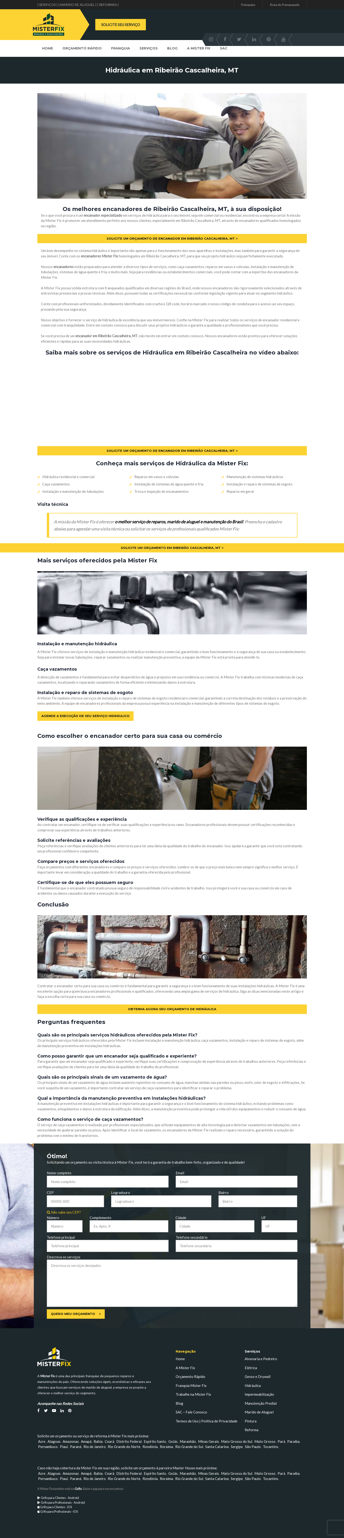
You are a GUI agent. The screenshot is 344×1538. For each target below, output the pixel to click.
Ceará (109, 1441)
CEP (50, 1192)
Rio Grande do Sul (189, 1446)
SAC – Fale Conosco (191, 1412)
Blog (172, 48)
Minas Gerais (208, 1441)
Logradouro (120, 1192)
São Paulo (253, 1446)
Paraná (75, 1446)
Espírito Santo (155, 1441)
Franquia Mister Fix (191, 1385)
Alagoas (54, 1441)
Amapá (86, 1441)
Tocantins (270, 1446)
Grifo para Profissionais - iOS (59, 1511)
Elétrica (251, 1368)
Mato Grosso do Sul (236, 1441)
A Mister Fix (198, 48)
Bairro (223, 1192)
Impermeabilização (259, 1394)
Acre (41, 1441)
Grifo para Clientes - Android (60, 1498)
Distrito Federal (129, 1441)
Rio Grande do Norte (124, 1446)
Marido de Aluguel (259, 1412)
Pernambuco (48, 1446)
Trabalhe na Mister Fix (193, 1394)
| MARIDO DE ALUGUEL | (77, 5)
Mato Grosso (264, 1441)
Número (53, 1217)
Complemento (100, 1217)
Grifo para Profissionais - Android (63, 1502)
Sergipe (237, 1446)
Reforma (251, 1430)
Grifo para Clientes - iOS (56, 1507)
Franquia (120, 48)
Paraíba (293, 1441)
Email (180, 1173)
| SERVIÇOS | (47, 5)
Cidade (180, 1217)
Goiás (173, 1441)
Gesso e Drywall (257, 1376)
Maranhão (188, 1441)
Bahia (98, 1441)
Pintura (251, 1421)
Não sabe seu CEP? (64, 1212)
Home (47, 48)
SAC (223, 48)
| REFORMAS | (108, 5)
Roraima (166, 1446)
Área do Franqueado (285, 5)
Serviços (148, 48)
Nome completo (59, 1173)
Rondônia (150, 1446)
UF (263, 1217)
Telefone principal (61, 1237)
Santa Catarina (217, 1446)
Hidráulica (253, 1385)
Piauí (64, 1446)
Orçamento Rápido (82, 48)
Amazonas (71, 1441)
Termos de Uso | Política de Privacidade (206, 1421)
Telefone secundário (192, 1237)
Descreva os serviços (63, 1257)
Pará (281, 1441)
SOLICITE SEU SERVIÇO (120, 24)
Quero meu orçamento (76, 1314)
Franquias (248, 5)
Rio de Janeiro (94, 1446)
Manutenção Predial (261, 1403)
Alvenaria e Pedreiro (261, 1359)
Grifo (78, 1489)
